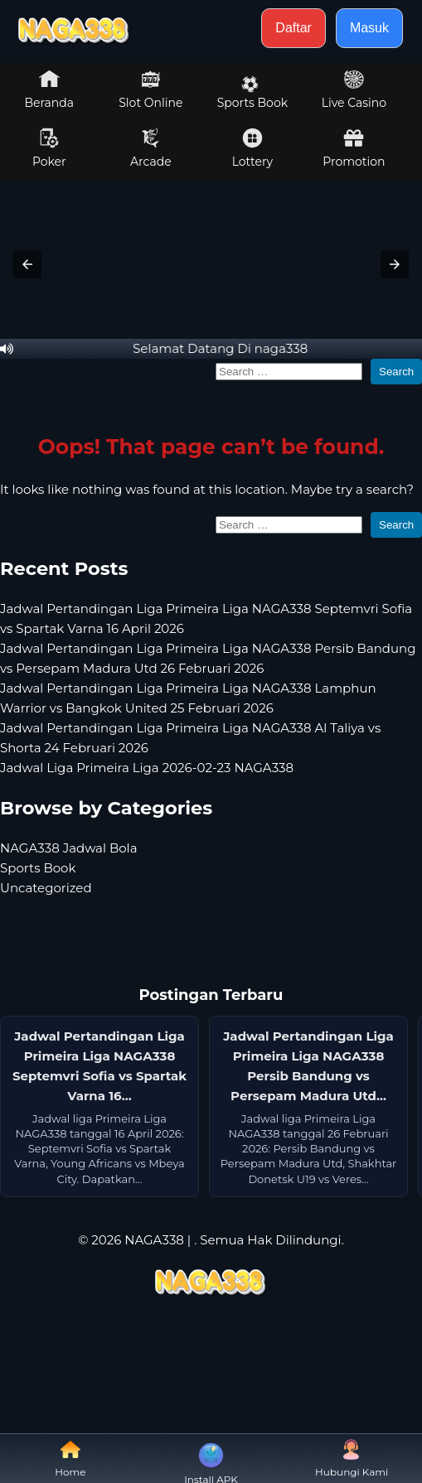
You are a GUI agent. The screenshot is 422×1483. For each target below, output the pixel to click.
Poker (49, 148)
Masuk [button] (369, 28)
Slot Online (150, 89)
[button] (27, 264)
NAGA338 (154, 1240)
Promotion (354, 148)
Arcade (151, 148)
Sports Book (252, 92)
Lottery (252, 148)
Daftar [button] (293, 28)
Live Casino (354, 89)
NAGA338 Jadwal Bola (69, 848)
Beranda (50, 89)
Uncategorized (46, 888)
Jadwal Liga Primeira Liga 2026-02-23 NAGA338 (146, 767)
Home (70, 1458)
